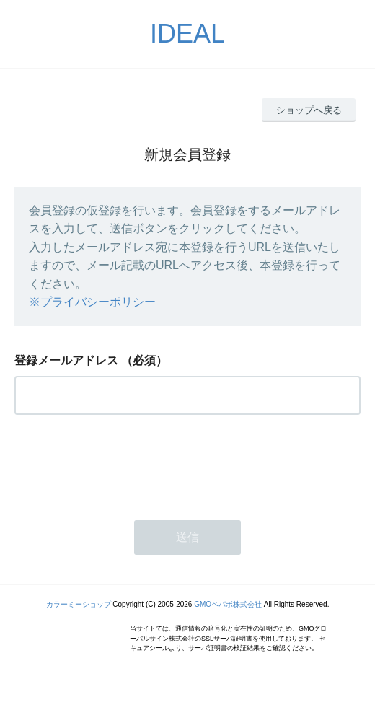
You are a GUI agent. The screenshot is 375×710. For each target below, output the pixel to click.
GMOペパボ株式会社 (228, 604)
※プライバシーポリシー (92, 302)
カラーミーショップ (78, 604)
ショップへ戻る (309, 110)
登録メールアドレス (66, 360)
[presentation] (124, 463)
